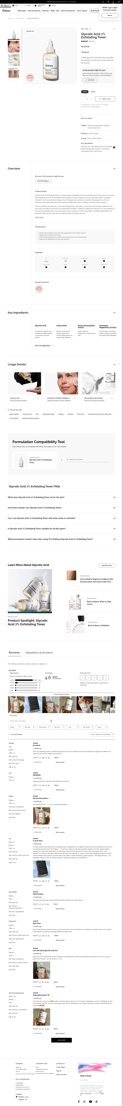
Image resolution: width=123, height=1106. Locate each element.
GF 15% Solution (13, 418)
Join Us (18, 1071)
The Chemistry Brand (40, 6)
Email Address (84, 1080)
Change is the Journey (22, 1087)
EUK (37, 414)
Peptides (61, 414)
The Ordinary (5, 6)
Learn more (39, 217)
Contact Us (60, 1064)
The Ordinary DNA (21, 1069)
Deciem (52, 5)
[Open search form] (103, 2)
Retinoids (70, 414)
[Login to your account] (113, 2)
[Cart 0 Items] (119, 2)
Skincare (10, 18)
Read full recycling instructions (94, 400)
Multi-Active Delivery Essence (30, 418)
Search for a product (76, 459)
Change (27, 1097)
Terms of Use (88, 1093)
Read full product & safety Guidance (59, 400)
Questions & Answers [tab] (39, 652)
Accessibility (19, 1083)
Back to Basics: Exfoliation (99, 625)
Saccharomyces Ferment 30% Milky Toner (99, 414)
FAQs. (106, 104)
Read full (18, 400)
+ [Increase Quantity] (91, 99)
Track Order (60, 1067)
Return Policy (40, 1071)
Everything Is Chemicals (23, 1089)
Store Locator (61, 1074)
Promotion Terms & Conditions (45, 1073)
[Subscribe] (103, 1080)
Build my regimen (43, 181)
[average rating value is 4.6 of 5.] (86, 41)
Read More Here (107, 565)
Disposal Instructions (42, 1069)
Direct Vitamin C (27, 414)
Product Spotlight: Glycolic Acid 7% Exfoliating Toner (28, 622)
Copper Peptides (14, 414)
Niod (15, 5)
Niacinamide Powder (48, 414)
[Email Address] (92, 1080)
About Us (18, 1067)
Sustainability (19, 1085)
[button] (34, 10)
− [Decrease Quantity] (83, 99)
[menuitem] (5, 5)
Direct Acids (80, 414)
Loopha (27, 5)
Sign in (58, 1071)
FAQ (37, 1067)
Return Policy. (96, 106)
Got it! (110, 15)
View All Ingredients (42, 346)
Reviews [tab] (14, 652)
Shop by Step (20, 18)
